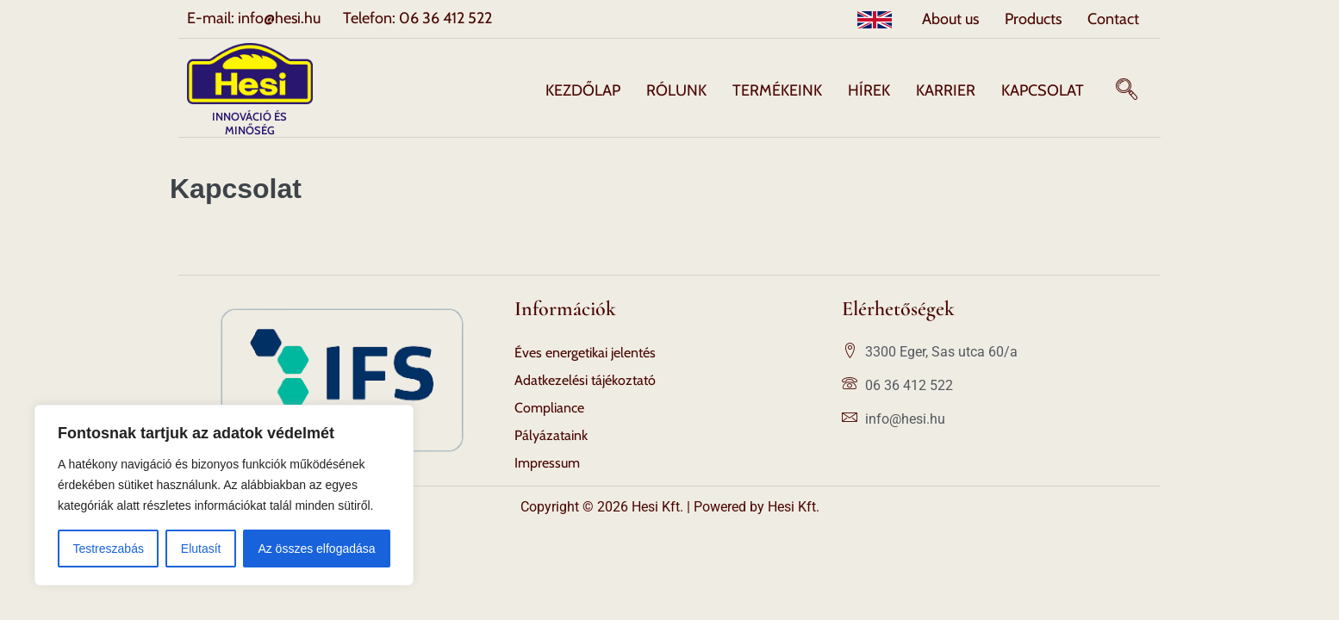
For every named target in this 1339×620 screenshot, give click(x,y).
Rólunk (676, 90)
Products (1033, 18)
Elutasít (201, 548)
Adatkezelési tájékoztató (585, 380)
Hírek (869, 90)
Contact (1113, 18)
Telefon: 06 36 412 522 (417, 18)
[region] (224, 495)
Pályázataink (551, 435)
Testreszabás (107, 548)
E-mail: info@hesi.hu (254, 18)
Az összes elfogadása (316, 548)
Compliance (549, 408)
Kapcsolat (1042, 90)
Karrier (945, 90)
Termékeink (777, 90)
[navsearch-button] (1127, 90)
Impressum (547, 463)
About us (950, 18)
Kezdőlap (582, 90)
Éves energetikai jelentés (585, 352)
